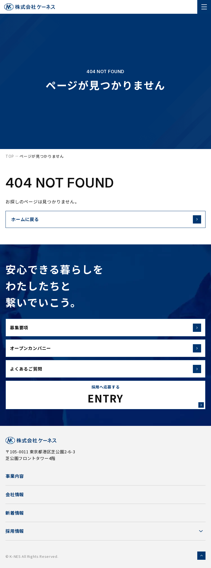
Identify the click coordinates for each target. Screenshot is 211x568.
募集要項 (105, 328)
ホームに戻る (25, 219)
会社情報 (14, 494)
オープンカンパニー (105, 348)
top (9, 156)
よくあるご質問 (105, 369)
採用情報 (14, 531)
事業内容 (14, 476)
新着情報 (14, 512)
